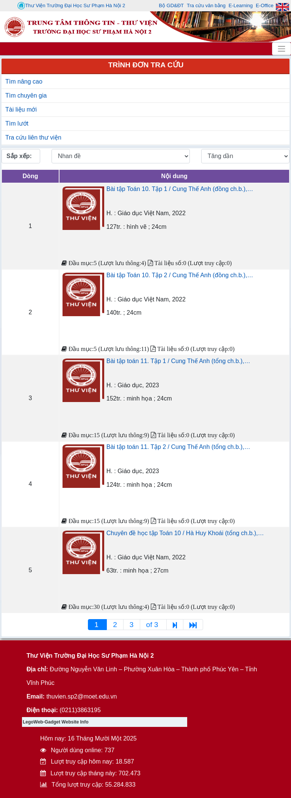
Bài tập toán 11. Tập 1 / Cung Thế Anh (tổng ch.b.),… (178, 361)
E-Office (265, 5)
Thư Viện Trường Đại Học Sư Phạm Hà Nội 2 (71, 5)
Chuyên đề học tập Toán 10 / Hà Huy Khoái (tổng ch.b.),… (185, 533)
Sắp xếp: (19, 156)
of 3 (153, 625)
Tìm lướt (16, 123)
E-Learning (240, 5)
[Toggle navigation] (281, 48)
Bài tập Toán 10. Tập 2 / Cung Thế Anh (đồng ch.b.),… (179, 275)
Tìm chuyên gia (26, 95)
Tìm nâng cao (23, 81)
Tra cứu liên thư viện (33, 137)
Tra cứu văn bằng (206, 5)
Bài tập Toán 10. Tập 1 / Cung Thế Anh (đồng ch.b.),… (179, 189)
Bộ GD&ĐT (171, 5)
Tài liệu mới (21, 109)
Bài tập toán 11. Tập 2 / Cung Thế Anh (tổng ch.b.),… (178, 447)
